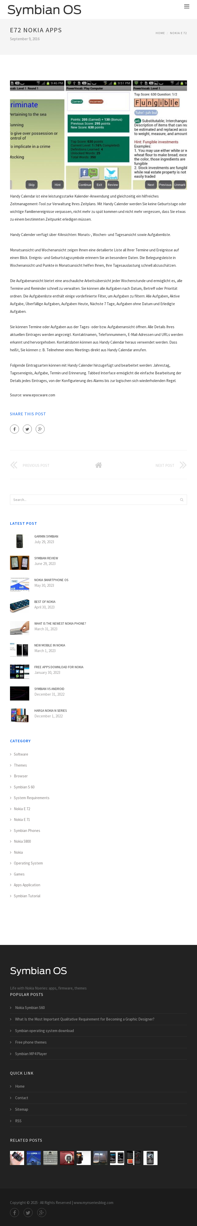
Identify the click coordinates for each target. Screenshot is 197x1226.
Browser (21, 776)
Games (19, 874)
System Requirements (32, 797)
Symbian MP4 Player (31, 1053)
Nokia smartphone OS (51, 580)
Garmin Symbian (46, 536)
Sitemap (21, 1109)
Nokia (18, 852)
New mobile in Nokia (49, 645)
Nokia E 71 (22, 819)
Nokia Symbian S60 (30, 1007)
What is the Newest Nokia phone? (60, 623)
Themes (20, 765)
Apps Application (27, 884)
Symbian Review (46, 558)
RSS (18, 1120)
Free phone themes (31, 1042)
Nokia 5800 (22, 841)
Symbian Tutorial (27, 895)
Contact (21, 1097)
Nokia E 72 (178, 33)
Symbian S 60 (24, 787)
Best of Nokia (44, 602)
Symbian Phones (27, 830)
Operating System (28, 863)
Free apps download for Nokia (58, 667)
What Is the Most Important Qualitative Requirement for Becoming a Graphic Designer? (84, 1019)
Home (160, 33)
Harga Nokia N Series (50, 710)
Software (21, 754)
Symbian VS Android (49, 689)
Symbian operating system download (44, 1030)
